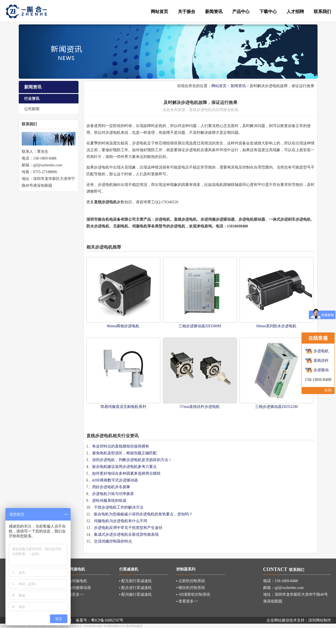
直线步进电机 (185, 219)
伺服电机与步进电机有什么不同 (120, 521)
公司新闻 (31, 109)
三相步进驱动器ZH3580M (199, 326)
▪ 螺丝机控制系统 (190, 588)
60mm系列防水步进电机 (276, 326)
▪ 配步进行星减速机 (135, 588)
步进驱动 (321, 370)
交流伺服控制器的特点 (113, 541)
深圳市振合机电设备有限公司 (111, 219)
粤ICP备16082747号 (107, 620)
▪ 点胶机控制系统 (190, 581)
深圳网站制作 (319, 620)
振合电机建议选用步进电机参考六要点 (124, 467)
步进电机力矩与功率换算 (113, 494)
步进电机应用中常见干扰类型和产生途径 (128, 528)
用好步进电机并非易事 (111, 487)
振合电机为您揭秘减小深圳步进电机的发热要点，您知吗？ (143, 514)
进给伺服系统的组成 (109, 501)
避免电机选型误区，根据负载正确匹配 (124, 453)
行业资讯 (31, 99)
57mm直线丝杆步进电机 (200, 407)
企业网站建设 (277, 620)
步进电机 (204, 110)
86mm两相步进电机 (123, 326)
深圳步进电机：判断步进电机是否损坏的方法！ (132, 460)
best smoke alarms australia (42, 625)
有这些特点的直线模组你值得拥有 (120, 446)
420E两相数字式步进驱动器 (115, 480)
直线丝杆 (321, 361)
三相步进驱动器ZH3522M (276, 407)
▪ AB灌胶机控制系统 (193, 594)
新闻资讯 (238, 86)
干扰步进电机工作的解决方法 (118, 507)
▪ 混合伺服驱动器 (76, 588)
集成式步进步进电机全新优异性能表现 (126, 534)
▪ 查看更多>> (73, 594)
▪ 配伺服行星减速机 (135, 594)
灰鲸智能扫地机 (92, 625)
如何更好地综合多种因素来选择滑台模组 (126, 473)
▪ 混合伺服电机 (74, 581)
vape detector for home (12, 625)
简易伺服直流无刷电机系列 (123, 407)
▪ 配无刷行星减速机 (135, 581)
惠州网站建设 (134, 625)
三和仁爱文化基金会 (70, 625)
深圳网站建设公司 (114, 625)
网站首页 (219, 86)
